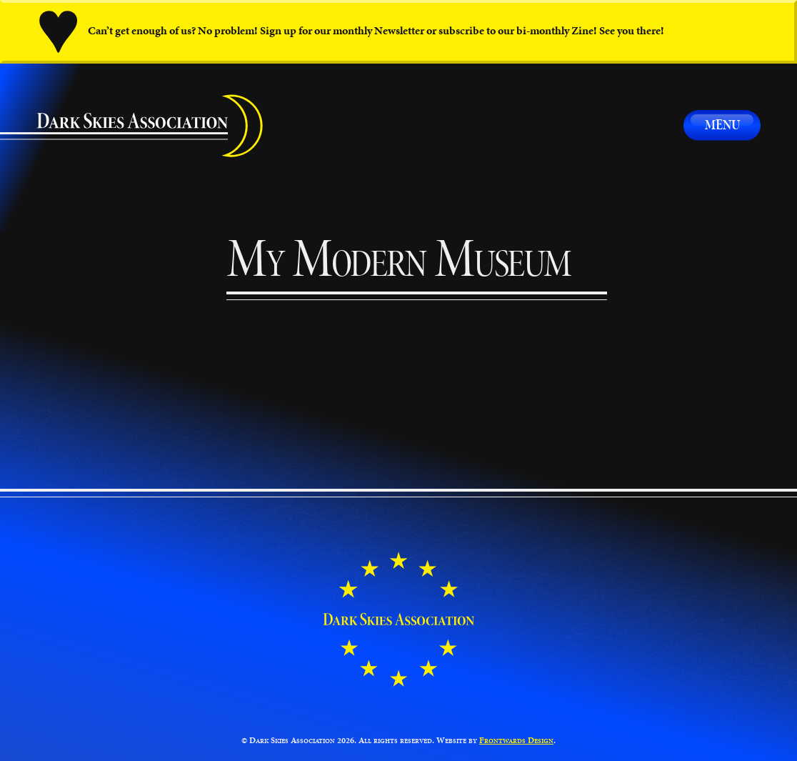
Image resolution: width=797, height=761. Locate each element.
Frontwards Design (516, 740)
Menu (722, 124)
